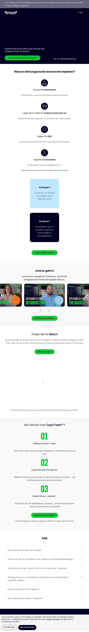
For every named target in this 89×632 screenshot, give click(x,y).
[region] (44, 623)
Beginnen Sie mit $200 (44, 516)
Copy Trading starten (44, 254)
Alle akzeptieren (27, 627)
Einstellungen (9, 627)
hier (61, 170)
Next (49, 311)
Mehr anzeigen (44, 353)
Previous (40, 311)
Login (80, 12)
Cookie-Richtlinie (53, 619)
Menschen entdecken (44, 319)
